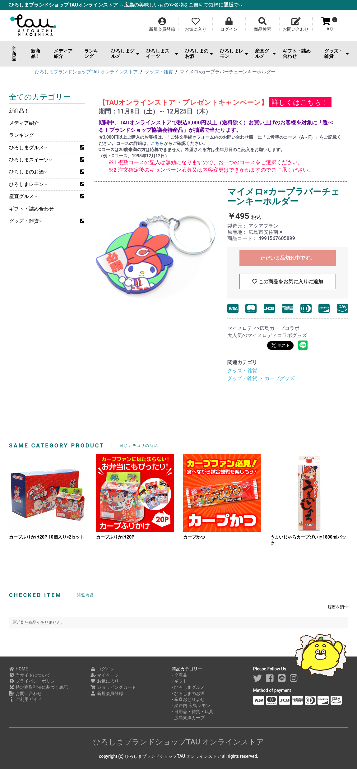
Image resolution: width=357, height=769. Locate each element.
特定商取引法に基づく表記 (38, 687)
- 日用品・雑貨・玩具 (192, 711)
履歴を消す (338, 607)
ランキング (91, 53)
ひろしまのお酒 (199, 53)
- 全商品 (179, 675)
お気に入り (104, 681)
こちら (157, 143)
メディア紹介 (63, 53)
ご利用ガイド (25, 699)
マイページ (104, 675)
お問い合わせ (25, 693)
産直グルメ (265, 53)
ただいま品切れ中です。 (287, 258)
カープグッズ (279, 378)
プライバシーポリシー (34, 681)
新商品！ (35, 53)
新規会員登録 (106, 693)
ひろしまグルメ (125, 53)
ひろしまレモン (234, 53)
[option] (155, 250)
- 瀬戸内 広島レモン (191, 705)
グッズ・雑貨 (336, 53)
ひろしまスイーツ (162, 53)
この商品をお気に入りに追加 (287, 281)
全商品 (14, 54)
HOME (18, 668)
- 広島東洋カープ (188, 717)
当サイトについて (29, 675)
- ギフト (179, 681)
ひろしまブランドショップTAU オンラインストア (178, 742)
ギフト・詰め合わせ (297, 53)
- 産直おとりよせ (188, 699)
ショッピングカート (113, 687)
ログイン (102, 668)
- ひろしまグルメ (188, 687)
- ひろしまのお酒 (188, 693)
